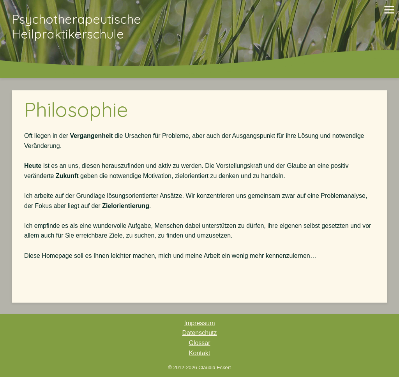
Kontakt (199, 353)
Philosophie (76, 109)
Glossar (199, 343)
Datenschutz (199, 332)
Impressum (199, 323)
